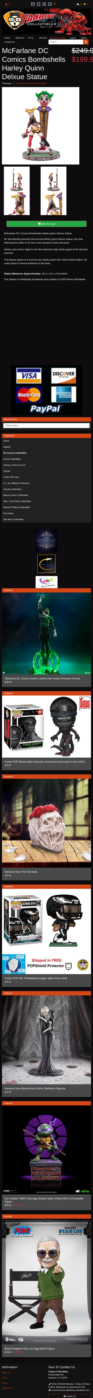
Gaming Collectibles (12, 489)
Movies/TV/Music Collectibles (16, 507)
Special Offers (58, 38)
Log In (73, 38)
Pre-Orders (8, 513)
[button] (7, 4)
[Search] (65, 41)
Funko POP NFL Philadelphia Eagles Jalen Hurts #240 (36, 978)
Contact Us (10, 42)
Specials (8, 1216)
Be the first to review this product (31, 83)
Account (43, 38)
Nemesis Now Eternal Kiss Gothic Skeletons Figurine (35, 1088)
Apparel (6, 447)
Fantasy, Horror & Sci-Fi (14, 465)
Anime (6, 441)
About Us (20, 38)
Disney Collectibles (12, 459)
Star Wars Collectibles (13, 519)
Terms (84, 38)
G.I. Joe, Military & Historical (16, 483)
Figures (6, 471)
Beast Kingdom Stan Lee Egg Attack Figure (29, 1348)
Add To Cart (46, 223)
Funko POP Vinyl (11, 477)
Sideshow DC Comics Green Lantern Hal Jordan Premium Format (42, 678)
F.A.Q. (31, 38)
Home (7, 38)
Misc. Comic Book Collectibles (17, 501)
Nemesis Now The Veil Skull (21, 871)
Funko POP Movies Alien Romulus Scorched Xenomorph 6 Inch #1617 (45, 761)
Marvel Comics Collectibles (15, 495)
